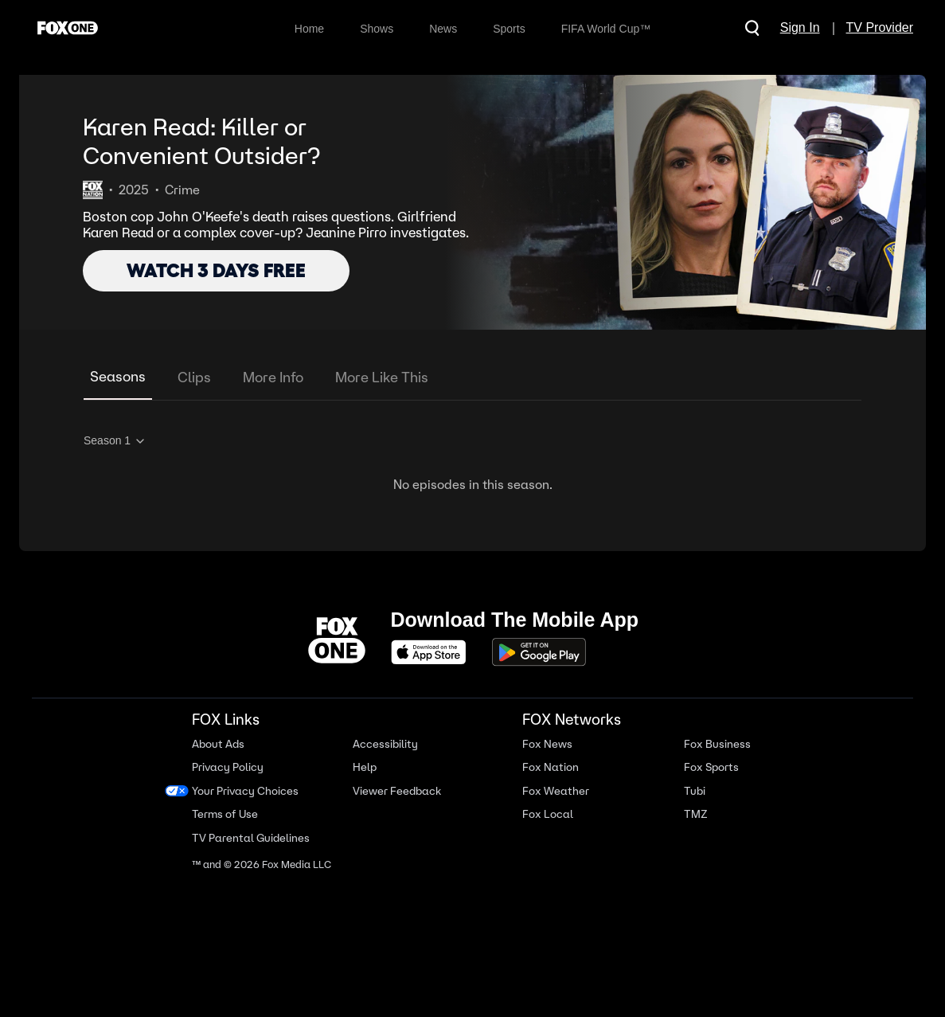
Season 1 (115, 441)
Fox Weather (555, 791)
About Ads (218, 744)
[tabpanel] (472, 460)
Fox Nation (550, 767)
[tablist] (472, 378)
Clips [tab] (194, 377)
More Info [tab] (273, 377)
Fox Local (547, 814)
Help (365, 767)
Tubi (694, 791)
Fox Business (717, 744)
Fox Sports (711, 767)
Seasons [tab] (118, 376)
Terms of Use (225, 814)
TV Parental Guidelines (251, 838)
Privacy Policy (228, 767)
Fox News (547, 744)
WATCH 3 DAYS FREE (216, 270)
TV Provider (879, 27)
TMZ (696, 814)
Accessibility (385, 744)
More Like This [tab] (381, 377)
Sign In (800, 27)
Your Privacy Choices (245, 791)
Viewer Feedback (397, 791)
